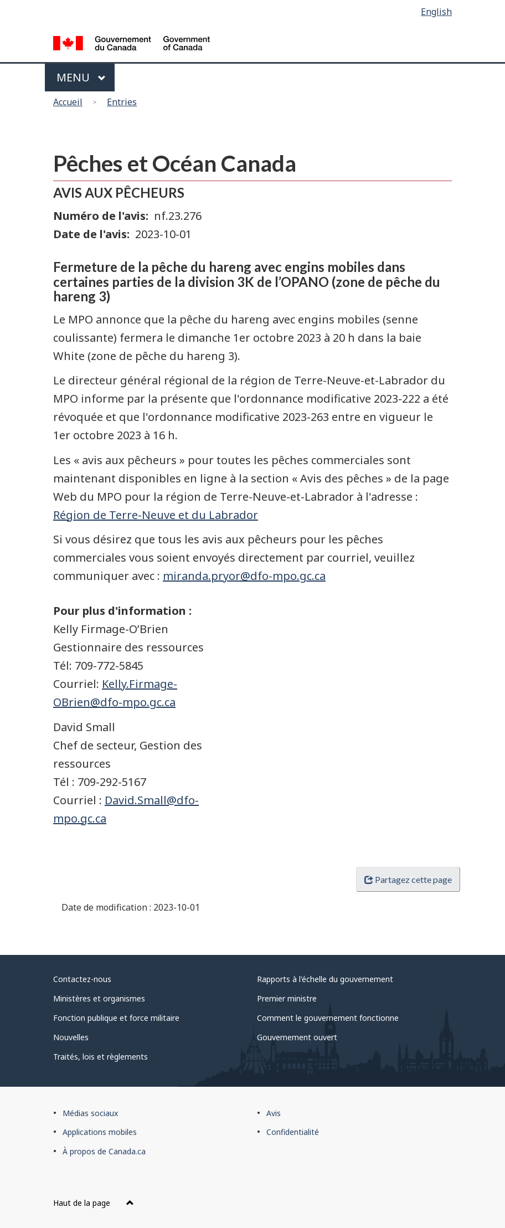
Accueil (68, 102)
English (436, 12)
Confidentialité (292, 1132)
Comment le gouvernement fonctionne (328, 1018)
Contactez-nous (82, 979)
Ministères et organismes (99, 998)
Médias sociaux (90, 1113)
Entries (122, 102)
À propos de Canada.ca (104, 1151)
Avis (273, 1113)
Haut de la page (93, 1203)
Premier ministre (287, 998)
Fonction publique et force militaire (116, 1018)
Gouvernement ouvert (297, 1037)
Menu (81, 77)
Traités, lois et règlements (100, 1056)
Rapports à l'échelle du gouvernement (325, 979)
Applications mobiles (100, 1132)
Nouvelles (71, 1037)
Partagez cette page (408, 879)
